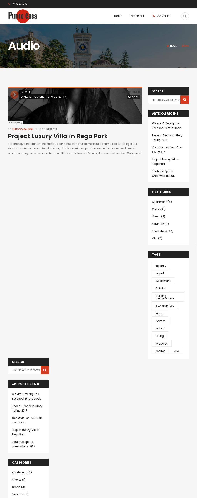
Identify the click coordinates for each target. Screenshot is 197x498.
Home (173, 46)
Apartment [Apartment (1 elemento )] (163, 281)
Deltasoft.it (55, 486)
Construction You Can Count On (167, 149)
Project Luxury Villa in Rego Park (58, 136)
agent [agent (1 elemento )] (160, 273)
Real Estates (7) (162, 231)
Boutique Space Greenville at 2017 (163, 173)
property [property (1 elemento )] (162, 343)
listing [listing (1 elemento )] (160, 336)
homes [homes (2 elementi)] (160, 321)
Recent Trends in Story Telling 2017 (167, 137)
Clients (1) (158, 209)
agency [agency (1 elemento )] (161, 266)
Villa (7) (157, 238)
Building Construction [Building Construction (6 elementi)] (165, 297)
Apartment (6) (162, 202)
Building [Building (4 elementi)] (161, 288)
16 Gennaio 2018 (48, 129)
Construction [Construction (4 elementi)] (165, 306)
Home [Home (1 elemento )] (160, 313)
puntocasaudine (22, 129)
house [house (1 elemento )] (160, 328)
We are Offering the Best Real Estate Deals (166, 126)
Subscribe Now (113, 465)
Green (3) (158, 216)
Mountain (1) (160, 224)
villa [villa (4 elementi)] (176, 351)
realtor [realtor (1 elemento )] (160, 351)
